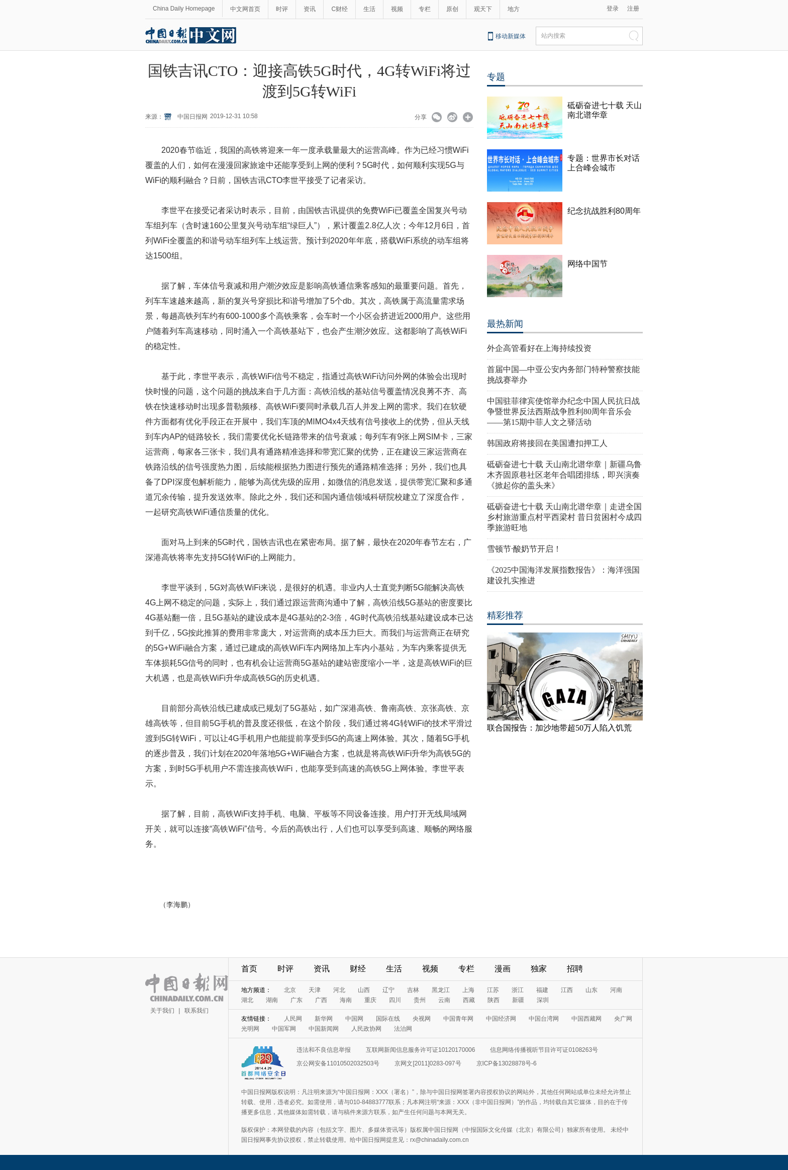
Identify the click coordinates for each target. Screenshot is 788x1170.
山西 (364, 990)
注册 (633, 8)
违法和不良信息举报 (324, 1049)
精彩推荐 (505, 615)
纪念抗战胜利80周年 (604, 211)
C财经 (339, 9)
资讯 (310, 9)
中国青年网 (458, 1018)
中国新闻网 (324, 1028)
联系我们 (196, 1010)
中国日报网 (192, 116)
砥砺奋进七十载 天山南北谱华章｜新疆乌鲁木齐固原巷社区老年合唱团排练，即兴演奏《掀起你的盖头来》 (564, 475)
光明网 (250, 1028)
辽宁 (388, 990)
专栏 (425, 9)
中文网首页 (245, 9)
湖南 (272, 1000)
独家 (539, 968)
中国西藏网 (586, 1018)
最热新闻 (505, 324)
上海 (468, 990)
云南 (444, 1000)
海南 (346, 1000)
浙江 (518, 990)
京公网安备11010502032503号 (338, 1063)
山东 (591, 990)
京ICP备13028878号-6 (506, 1063)
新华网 (324, 1018)
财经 (358, 968)
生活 (369, 9)
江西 (567, 990)
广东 (296, 1000)
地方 (514, 9)
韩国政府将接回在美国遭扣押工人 (547, 443)
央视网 (422, 1018)
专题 (496, 77)
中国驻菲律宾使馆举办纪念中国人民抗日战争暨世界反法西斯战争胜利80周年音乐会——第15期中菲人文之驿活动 (563, 411)
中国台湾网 (544, 1018)
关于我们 (162, 1010)
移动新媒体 (511, 36)
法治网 (403, 1028)
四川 (395, 1000)
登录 (613, 8)
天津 (315, 990)
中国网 (354, 1018)
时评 (282, 9)
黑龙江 (441, 990)
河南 (616, 990)
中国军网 (284, 1028)
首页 (249, 968)
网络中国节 (587, 263)
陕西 (493, 1000)
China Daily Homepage (184, 8)
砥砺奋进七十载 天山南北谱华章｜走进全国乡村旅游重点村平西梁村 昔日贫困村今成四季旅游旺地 (564, 517)
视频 (397, 9)
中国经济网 (501, 1018)
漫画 (503, 968)
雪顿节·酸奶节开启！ (524, 549)
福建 (542, 990)
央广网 (623, 1018)
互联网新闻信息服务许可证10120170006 (420, 1049)
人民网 (293, 1018)
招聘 (575, 968)
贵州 (420, 1000)
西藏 (469, 1000)
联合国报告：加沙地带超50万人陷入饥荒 (559, 728)
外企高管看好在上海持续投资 (539, 348)
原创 (452, 9)
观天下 (483, 9)
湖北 (247, 1000)
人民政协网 (366, 1028)
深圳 (543, 1000)
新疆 (518, 1000)
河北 (339, 990)
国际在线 (388, 1018)
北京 (290, 990)
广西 (321, 1000)
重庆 (370, 1000)
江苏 (493, 990)
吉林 (413, 990)
